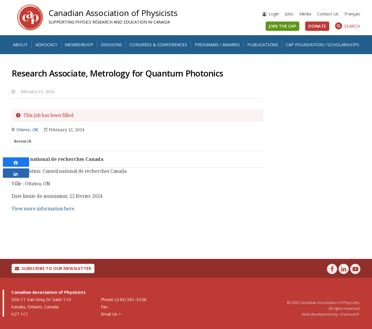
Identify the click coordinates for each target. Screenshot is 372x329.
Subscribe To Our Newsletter (53, 268)
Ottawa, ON (27, 129)
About (20, 44)
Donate (317, 26)
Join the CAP (282, 26)
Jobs (289, 14)
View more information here (43, 208)
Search (347, 25)
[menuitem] (352, 13)
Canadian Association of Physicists (113, 12)
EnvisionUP (350, 314)
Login (274, 14)
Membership (79, 44)
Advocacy (46, 44)
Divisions (111, 44)
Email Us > (111, 314)
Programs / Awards (217, 44)
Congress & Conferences (158, 44)
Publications (262, 44)
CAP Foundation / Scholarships (322, 44)
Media (305, 14)
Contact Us (328, 14)
